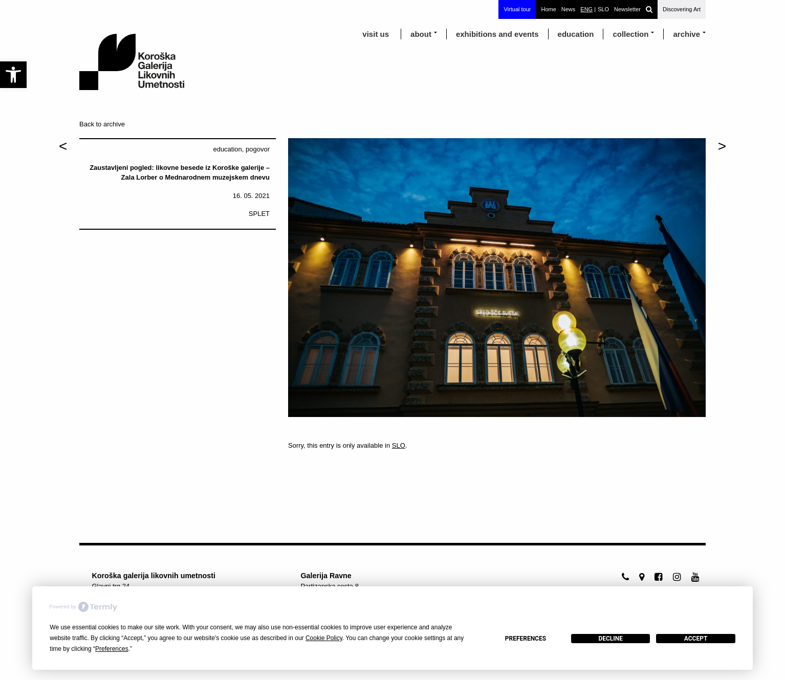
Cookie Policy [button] (324, 638)
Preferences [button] (111, 648)
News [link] (568, 9)
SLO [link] (398, 445)
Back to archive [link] (102, 124)
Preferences (525, 638)
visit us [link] (375, 34)
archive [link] (686, 34)
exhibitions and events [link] (497, 34)
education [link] (576, 34)
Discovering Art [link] (682, 9)
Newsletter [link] (627, 9)
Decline (610, 638)
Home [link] (548, 9)
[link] (13, 74)
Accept (696, 638)
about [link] (420, 34)
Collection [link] (630, 34)
